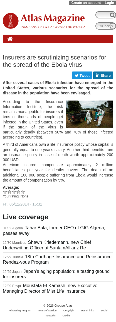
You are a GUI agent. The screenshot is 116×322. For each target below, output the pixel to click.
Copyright (68, 310)
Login (109, 3)
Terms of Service (47, 310)
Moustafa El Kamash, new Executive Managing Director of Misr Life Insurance (50, 288)
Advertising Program (20, 310)
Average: (11, 187)
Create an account (86, 3)
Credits (66, 315)
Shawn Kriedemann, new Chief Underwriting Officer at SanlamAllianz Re (47, 245)
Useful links (87, 310)
